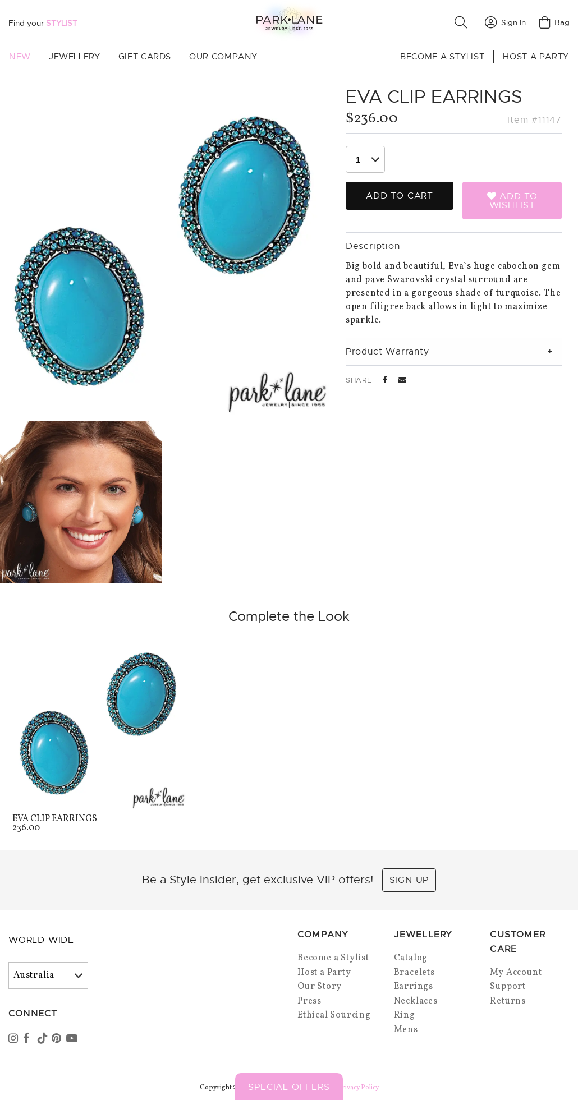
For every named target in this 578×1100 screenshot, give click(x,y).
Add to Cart (399, 195)
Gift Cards (144, 57)
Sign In (505, 22)
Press (309, 1001)
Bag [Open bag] (554, 22)
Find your (42, 23)
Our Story (319, 987)
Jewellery (74, 57)
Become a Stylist (442, 57)
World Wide (41, 940)
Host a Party (536, 57)
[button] (463, 22)
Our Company (223, 57)
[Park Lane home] (289, 22)
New (20, 57)
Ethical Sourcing (334, 1015)
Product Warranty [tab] (387, 351)
